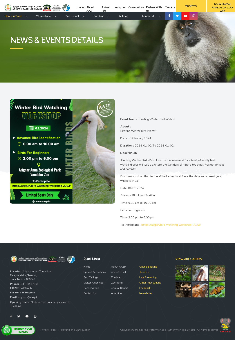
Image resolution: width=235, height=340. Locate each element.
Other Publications (150, 282)
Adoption (116, 293)
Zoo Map (116, 277)
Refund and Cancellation (75, 330)
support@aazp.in (28, 297)
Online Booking (148, 266)
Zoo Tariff (117, 282)
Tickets (191, 6)
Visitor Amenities (93, 282)
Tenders (144, 272)
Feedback (145, 288)
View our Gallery (188, 259)
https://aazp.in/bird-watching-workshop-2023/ (171, 225)
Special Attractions (95, 272)
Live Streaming (148, 277)
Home (87, 266)
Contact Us (90, 293)
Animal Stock (118, 272)
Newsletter (146, 293)
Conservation (91, 288)
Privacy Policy (48, 330)
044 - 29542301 (29, 284)
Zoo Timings (91, 277)
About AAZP (118, 266)
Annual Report (119, 288)
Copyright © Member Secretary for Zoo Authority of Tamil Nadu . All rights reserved (169, 330)
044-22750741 (23, 288)
